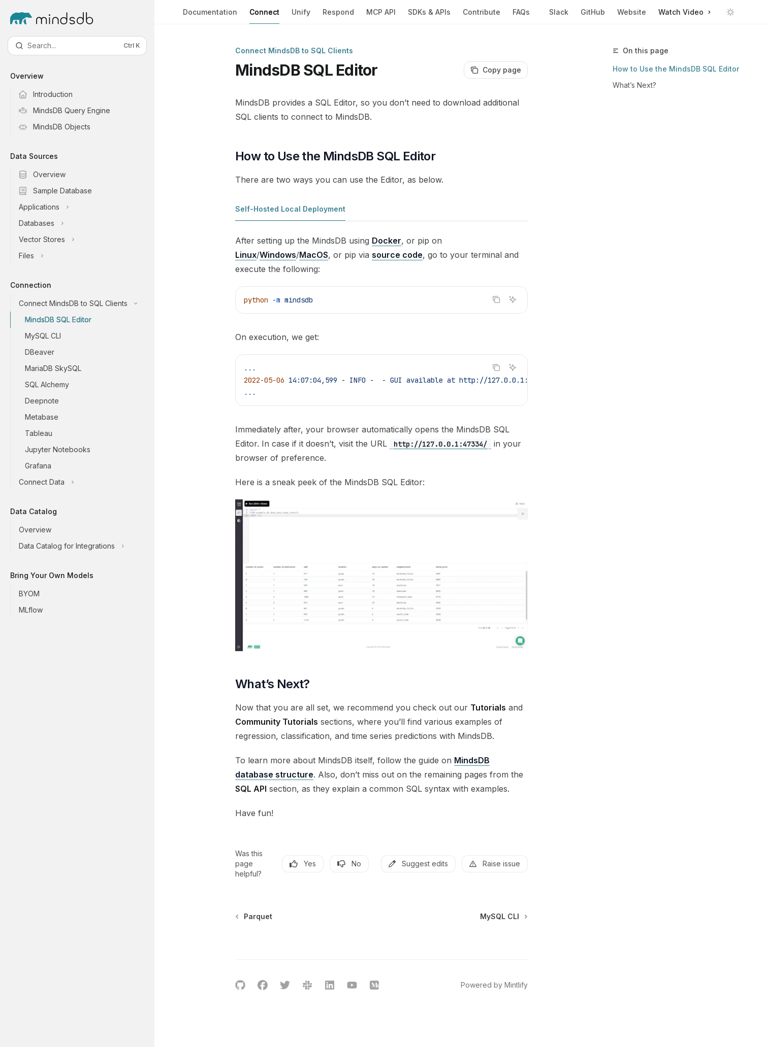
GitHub (593, 12)
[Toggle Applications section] (85, 207)
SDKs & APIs (429, 16)
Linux (246, 255)
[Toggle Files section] (85, 256)
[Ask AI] (512, 299)
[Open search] (77, 46)
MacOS (313, 255)
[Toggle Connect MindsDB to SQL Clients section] (85, 303)
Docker (386, 240)
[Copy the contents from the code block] (496, 299)
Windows (278, 255)
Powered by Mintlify (494, 985)
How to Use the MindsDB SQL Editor (676, 68)
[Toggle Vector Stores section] (85, 239)
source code (397, 255)
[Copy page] (496, 70)
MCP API (381, 16)
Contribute (481, 16)
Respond (338, 16)
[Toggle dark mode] (730, 12)
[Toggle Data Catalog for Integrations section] (85, 546)
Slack (558, 12)
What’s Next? (634, 85)
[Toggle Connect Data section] (85, 482)
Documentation (210, 16)
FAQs (521, 16)
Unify (301, 16)
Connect (264, 16)
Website (631, 12)
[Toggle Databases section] (85, 223)
